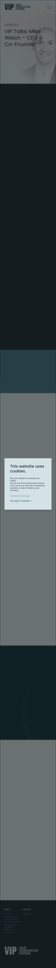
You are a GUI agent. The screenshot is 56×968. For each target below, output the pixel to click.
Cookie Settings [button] (20, 495)
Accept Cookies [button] (20, 500)
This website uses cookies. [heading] (27, 468)
